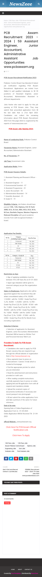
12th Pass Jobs (22, 443)
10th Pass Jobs (13, 20)
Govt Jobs (22, 448)
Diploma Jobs (31, 446)
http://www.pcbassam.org (20, 356)
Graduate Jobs (9, 451)
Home (6, 20)
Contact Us (28, 569)
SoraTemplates (16, 573)
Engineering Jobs (10, 448)
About (20, 569)
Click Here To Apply (21, 435)
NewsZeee (34, 573)
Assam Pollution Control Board (14, 446)
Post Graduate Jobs (23, 451)
